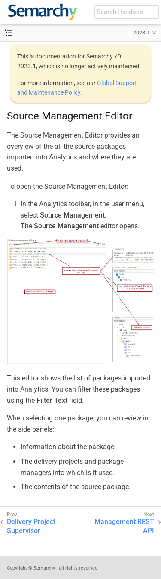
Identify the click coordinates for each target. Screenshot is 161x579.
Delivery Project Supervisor (31, 526)
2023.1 (141, 32)
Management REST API (124, 526)
